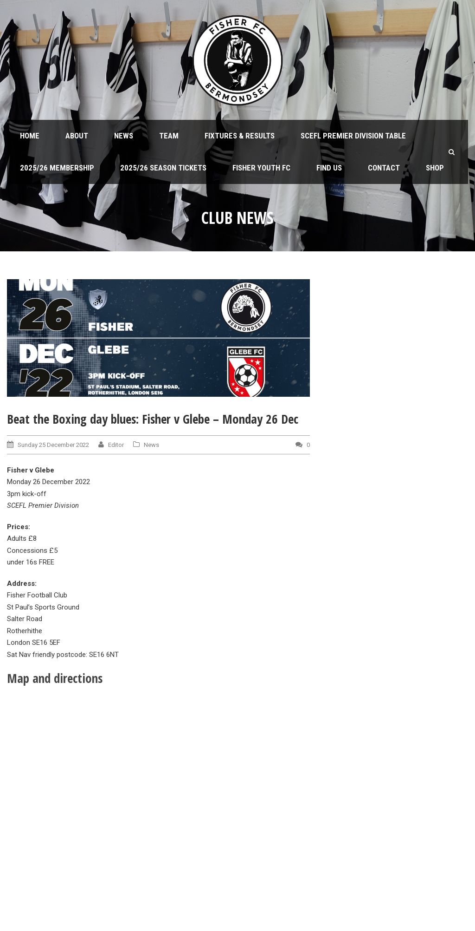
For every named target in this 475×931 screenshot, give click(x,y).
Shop (435, 167)
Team (169, 135)
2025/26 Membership (57, 167)
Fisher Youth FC (261, 167)
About (76, 135)
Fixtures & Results (240, 135)
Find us (329, 167)
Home (29, 135)
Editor (116, 444)
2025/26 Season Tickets (163, 167)
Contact (384, 167)
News (123, 135)
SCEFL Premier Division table (353, 135)
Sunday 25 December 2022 (53, 444)
